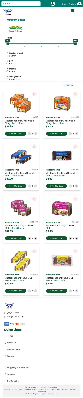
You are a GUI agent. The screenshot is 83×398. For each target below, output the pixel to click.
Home (9, 336)
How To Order (13, 349)
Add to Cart (15, 133)
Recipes (10, 374)
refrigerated (14, 79)
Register (73, 4)
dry (10, 63)
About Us (10, 342)
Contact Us (12, 381)
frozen (12, 71)
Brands (9, 356)
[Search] (21, 3)
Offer (13, 55)
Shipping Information (17, 367)
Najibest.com (38, 394)
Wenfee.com (53, 394)
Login (64, 4)
